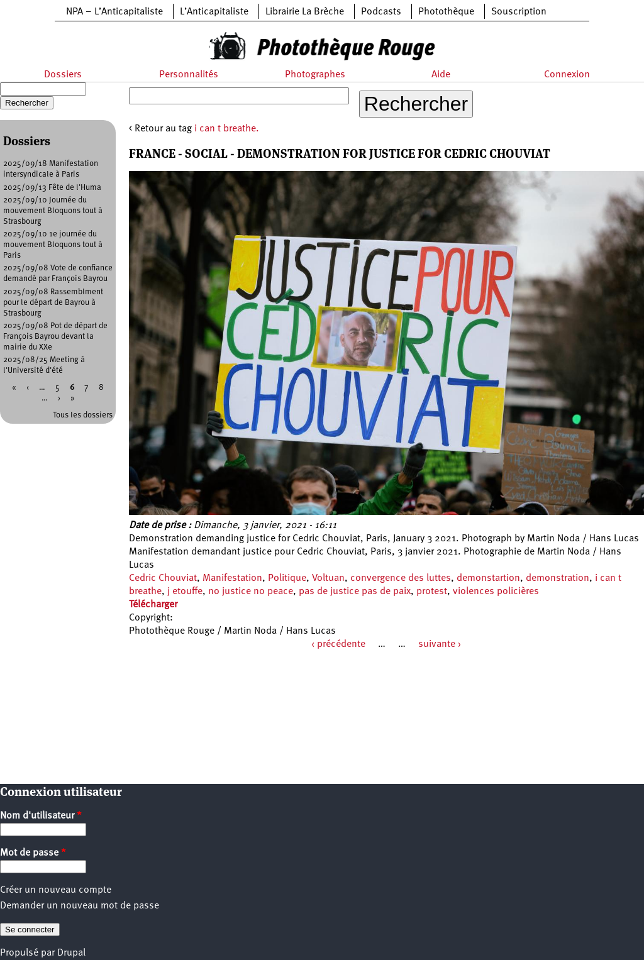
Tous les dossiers (83, 415)
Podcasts (381, 12)
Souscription (519, 12)
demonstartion (488, 578)
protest (431, 592)
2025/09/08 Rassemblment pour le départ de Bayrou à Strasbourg (53, 302)
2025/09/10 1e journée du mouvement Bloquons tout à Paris (53, 245)
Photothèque (446, 12)
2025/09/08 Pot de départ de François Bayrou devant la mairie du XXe (55, 336)
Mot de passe (33, 853)
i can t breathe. (226, 129)
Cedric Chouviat (163, 578)
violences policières (496, 592)
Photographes (315, 75)
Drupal (71, 953)
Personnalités (188, 75)
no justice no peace (250, 592)
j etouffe (185, 592)
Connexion (567, 75)
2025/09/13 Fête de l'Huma (52, 188)
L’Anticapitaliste (214, 12)
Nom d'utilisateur (41, 816)
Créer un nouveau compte (55, 890)
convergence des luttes (400, 578)
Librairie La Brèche (304, 12)
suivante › (439, 644)
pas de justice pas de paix (355, 592)
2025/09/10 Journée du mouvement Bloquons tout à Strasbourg (53, 211)
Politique (287, 578)
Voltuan (328, 578)
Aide (440, 75)
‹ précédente (338, 644)
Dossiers (63, 75)
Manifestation (232, 578)
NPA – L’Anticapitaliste (114, 12)
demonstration (557, 578)
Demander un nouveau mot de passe (79, 906)
